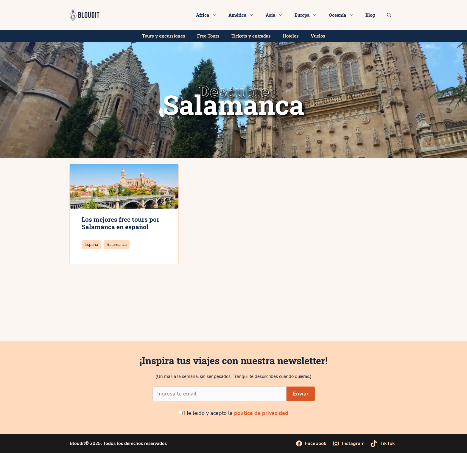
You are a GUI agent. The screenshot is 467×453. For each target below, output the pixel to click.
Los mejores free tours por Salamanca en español (120, 223)
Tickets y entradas (251, 36)
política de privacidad (261, 413)
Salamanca (117, 244)
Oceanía (344, 15)
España (91, 244)
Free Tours (208, 36)
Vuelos (318, 36)
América (244, 15)
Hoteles (291, 36)
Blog (370, 15)
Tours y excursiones (163, 36)
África (209, 15)
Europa (309, 15)
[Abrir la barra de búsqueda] (389, 15)
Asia (277, 15)
